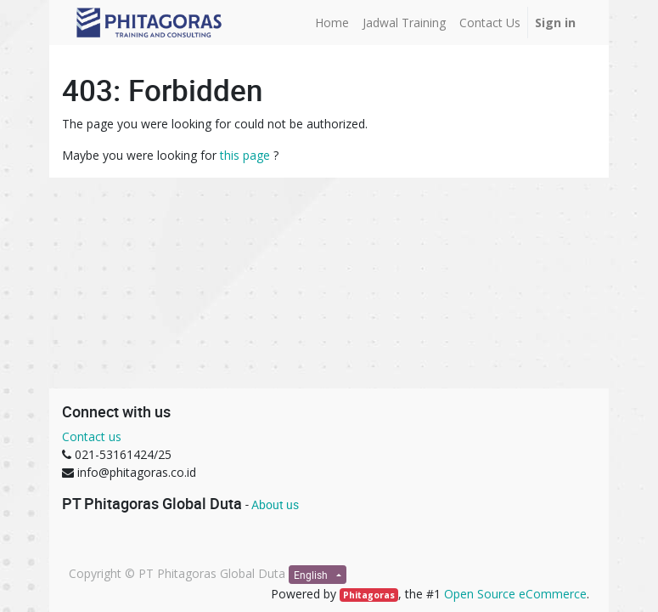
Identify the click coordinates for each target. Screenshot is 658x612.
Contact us (91, 436)
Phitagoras (369, 595)
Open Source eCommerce (515, 594)
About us (275, 504)
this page (245, 155)
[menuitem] (332, 22)
